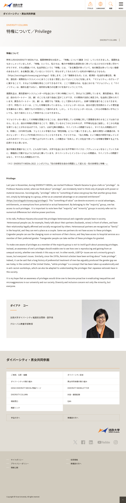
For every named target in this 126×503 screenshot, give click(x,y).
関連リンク (15, 407)
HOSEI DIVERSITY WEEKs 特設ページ (26, 388)
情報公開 (14, 467)
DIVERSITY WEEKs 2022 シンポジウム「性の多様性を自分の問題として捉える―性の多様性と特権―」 (61, 163)
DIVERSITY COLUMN (19, 394)
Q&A (69, 401)
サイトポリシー (17, 459)
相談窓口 (14, 401)
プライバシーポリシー (20, 463)
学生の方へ (15, 417)
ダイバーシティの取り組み (21, 381)
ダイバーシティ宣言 (75, 375)
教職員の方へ (73, 417)
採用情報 (74, 459)
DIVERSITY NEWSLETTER (78, 388)
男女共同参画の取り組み (77, 381)
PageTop (123, 500)
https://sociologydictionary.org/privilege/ (27, 200)
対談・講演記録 (73, 394)
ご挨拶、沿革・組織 (19, 375)
